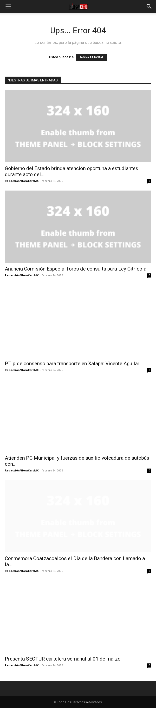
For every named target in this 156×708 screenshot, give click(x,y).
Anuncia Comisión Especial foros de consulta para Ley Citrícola (75, 269)
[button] (8, 6)
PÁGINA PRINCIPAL (91, 57)
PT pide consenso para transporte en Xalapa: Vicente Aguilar (72, 363)
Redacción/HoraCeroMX (22, 181)
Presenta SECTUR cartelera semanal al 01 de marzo (63, 659)
